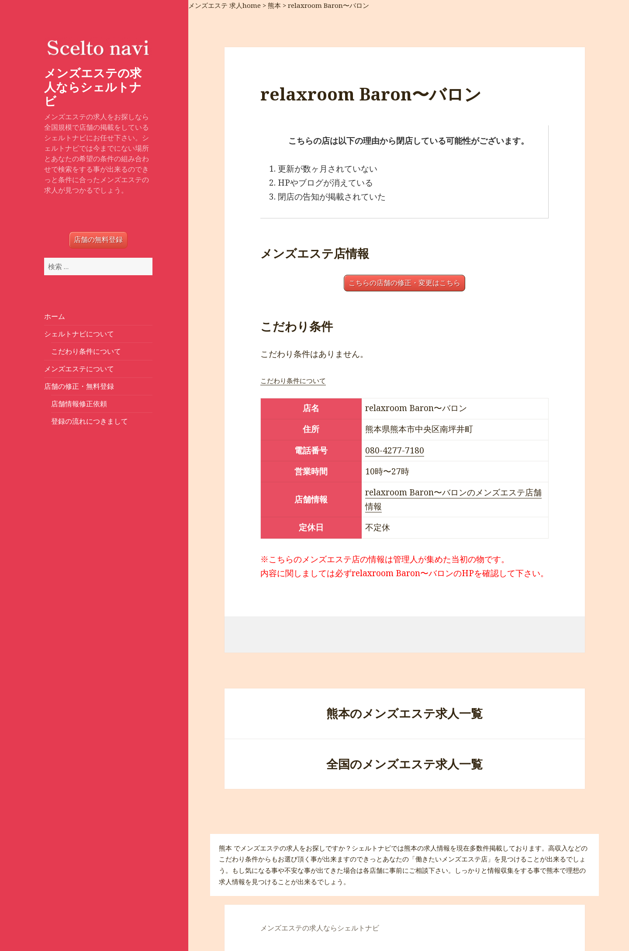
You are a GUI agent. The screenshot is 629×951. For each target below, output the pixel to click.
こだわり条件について (86, 351)
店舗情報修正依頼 (79, 403)
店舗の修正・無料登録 (79, 386)
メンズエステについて (79, 368)
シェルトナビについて (79, 334)
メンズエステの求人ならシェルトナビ (93, 87)
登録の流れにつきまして (89, 421)
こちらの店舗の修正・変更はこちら (404, 283)
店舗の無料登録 (98, 239)
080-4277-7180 (394, 450)
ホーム (54, 316)
